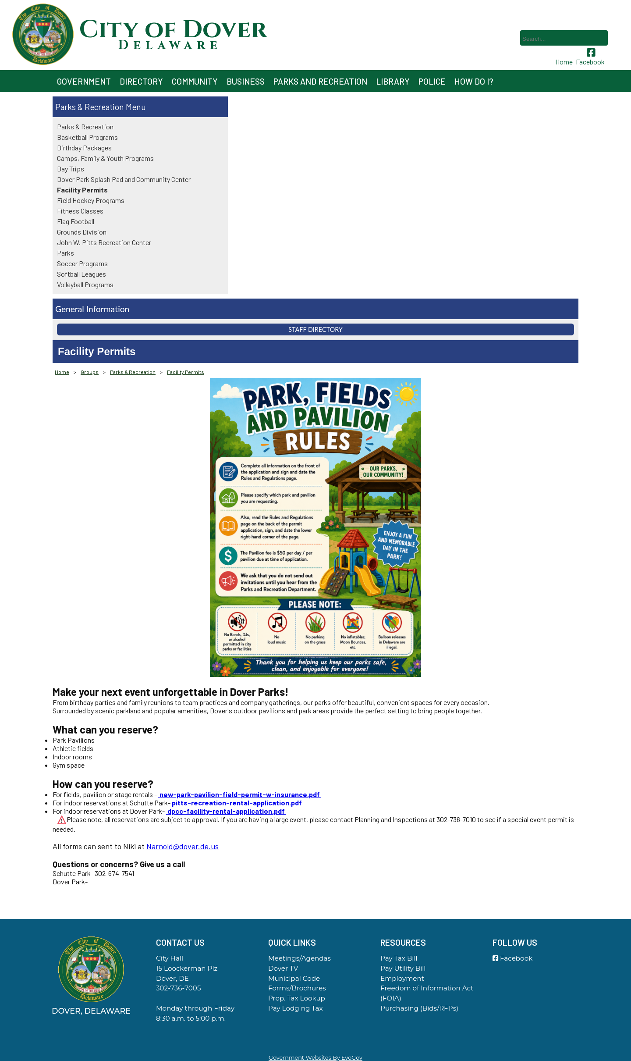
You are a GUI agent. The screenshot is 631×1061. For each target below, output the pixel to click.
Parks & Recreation (89, 107)
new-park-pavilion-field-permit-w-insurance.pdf (239, 794)
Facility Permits (82, 189)
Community (195, 81)
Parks (65, 253)
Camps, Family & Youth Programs (105, 158)
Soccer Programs (82, 263)
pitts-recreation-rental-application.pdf (237, 802)
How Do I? (473, 81)
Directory (141, 81)
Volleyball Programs (85, 284)
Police (432, 81)
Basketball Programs (87, 137)
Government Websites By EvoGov (315, 1057)
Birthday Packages (84, 147)
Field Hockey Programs (90, 200)
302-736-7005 (178, 988)
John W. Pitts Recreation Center (104, 242)
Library (393, 81)
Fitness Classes (80, 211)
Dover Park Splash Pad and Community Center (124, 179)
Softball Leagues (81, 274)
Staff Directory (315, 329)
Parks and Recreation (320, 81)
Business (246, 81)
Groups (90, 372)
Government (84, 81)
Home (62, 372)
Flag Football (75, 221)
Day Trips (70, 168)
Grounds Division (81, 232)
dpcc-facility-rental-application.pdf (226, 811)
